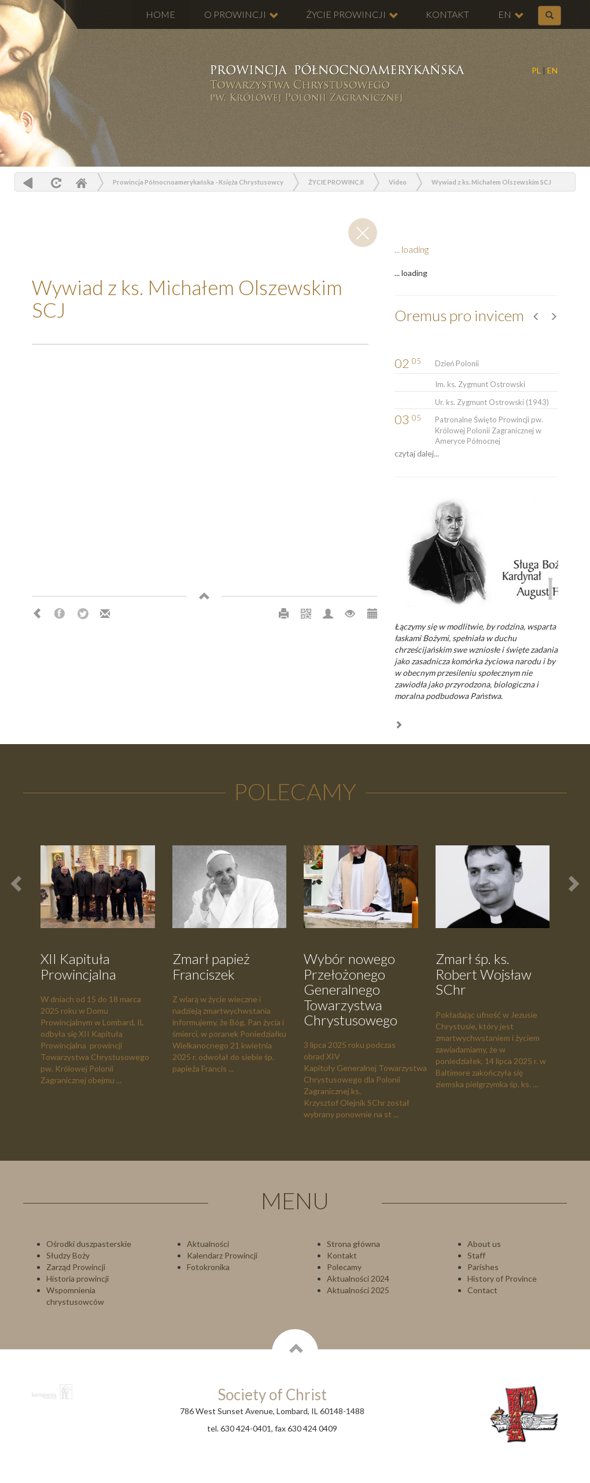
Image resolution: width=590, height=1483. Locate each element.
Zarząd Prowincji (75, 1267)
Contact (482, 1290)
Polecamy (344, 1267)
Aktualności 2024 (358, 1278)
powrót (28, 182)
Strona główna (353, 1244)
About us (484, 1244)
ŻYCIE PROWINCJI (352, 15)
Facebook (59, 614)
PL (536, 70)
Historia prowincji (77, 1278)
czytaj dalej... (416, 453)
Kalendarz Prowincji (222, 1255)
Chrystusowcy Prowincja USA (336, 84)
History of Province (502, 1278)
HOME (160, 14)
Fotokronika (208, 1267)
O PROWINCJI (241, 15)
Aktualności (208, 1244)
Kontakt (342, 1255)
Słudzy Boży (68, 1255)
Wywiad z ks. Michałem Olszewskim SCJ (491, 182)
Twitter (83, 614)
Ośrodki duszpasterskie (88, 1244)
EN (552, 70)
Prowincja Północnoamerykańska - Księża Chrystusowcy (198, 182)
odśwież (54, 182)
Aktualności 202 (356, 1290)
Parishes (483, 1267)
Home (81, 182)
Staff (476, 1255)
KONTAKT (447, 14)
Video (398, 182)
